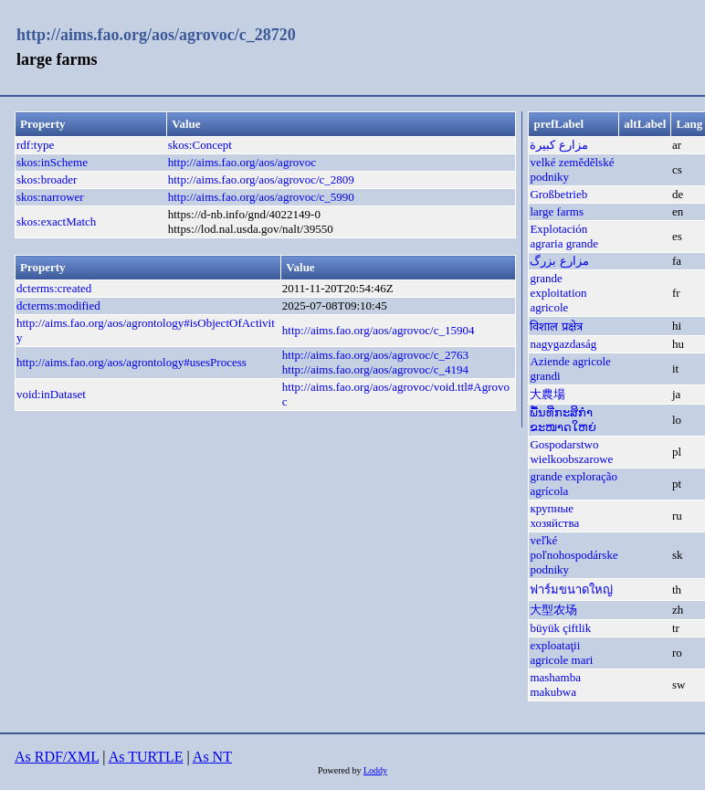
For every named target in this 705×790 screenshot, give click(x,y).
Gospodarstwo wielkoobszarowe (571, 451)
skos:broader (46, 179)
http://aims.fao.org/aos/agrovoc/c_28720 (156, 35)
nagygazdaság (563, 344)
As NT (212, 756)
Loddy (375, 770)
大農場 (547, 394)
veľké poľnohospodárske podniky (573, 554)
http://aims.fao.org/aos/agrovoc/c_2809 (261, 179)
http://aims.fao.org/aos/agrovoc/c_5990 (261, 197)
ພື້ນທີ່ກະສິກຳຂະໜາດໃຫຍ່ (563, 420)
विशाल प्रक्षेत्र (556, 326)
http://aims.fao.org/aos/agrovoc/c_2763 (375, 355)
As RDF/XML (57, 756)
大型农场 (553, 609)
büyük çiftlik (560, 628)
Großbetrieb (558, 194)
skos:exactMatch (56, 221)
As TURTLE (146, 756)
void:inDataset (51, 394)
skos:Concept (200, 145)
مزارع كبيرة (558, 145)
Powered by (340, 770)
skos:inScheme (52, 162)
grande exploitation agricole (558, 292)
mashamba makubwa (555, 684)
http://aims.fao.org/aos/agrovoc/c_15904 (378, 330)
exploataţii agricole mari (561, 652)
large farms (557, 211)
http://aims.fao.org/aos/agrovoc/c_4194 (375, 369)
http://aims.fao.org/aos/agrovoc (242, 162)
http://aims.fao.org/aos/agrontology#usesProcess (131, 362)
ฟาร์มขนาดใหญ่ (571, 589)
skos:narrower (50, 197)
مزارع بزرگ (559, 261)
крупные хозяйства (554, 515)
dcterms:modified (58, 305)
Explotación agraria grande (564, 236)
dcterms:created (53, 288)
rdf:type (35, 145)
